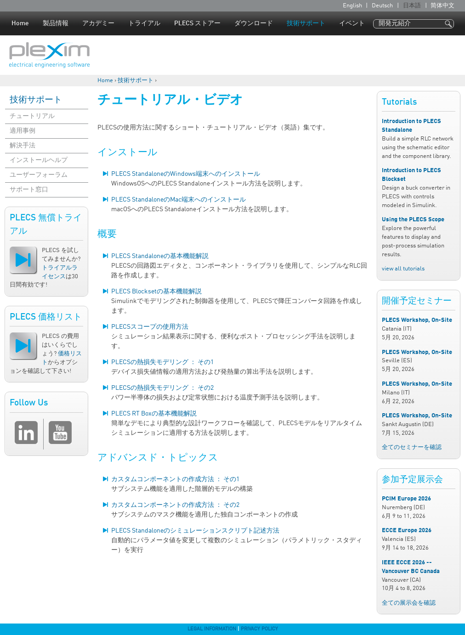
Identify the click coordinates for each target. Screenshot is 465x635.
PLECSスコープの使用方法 (149, 327)
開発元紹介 (395, 23)
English (352, 6)
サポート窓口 (29, 189)
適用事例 (22, 131)
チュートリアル (32, 116)
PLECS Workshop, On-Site (417, 320)
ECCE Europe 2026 (406, 531)
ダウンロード (253, 23)
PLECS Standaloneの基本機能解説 (160, 256)
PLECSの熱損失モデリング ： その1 (162, 362)
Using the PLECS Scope (413, 220)
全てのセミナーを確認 (412, 447)
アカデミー (98, 23)
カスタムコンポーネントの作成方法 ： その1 (175, 479)
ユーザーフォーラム (39, 175)
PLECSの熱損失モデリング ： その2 (162, 388)
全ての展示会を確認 (409, 603)
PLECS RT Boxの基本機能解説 (154, 413)
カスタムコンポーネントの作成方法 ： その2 (175, 505)
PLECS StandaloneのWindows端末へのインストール (185, 174)
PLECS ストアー (197, 23)
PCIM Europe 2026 (406, 499)
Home (20, 23)
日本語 (412, 6)
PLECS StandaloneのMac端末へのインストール (178, 200)
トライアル (144, 23)
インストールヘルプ (39, 160)
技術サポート (306, 23)
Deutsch (382, 6)
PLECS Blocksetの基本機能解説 (156, 291)
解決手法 (22, 145)
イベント (352, 23)
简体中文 (442, 6)
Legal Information (211, 629)
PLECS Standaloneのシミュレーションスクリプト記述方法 (195, 531)
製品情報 (55, 23)
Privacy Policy (259, 629)
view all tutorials (403, 269)
